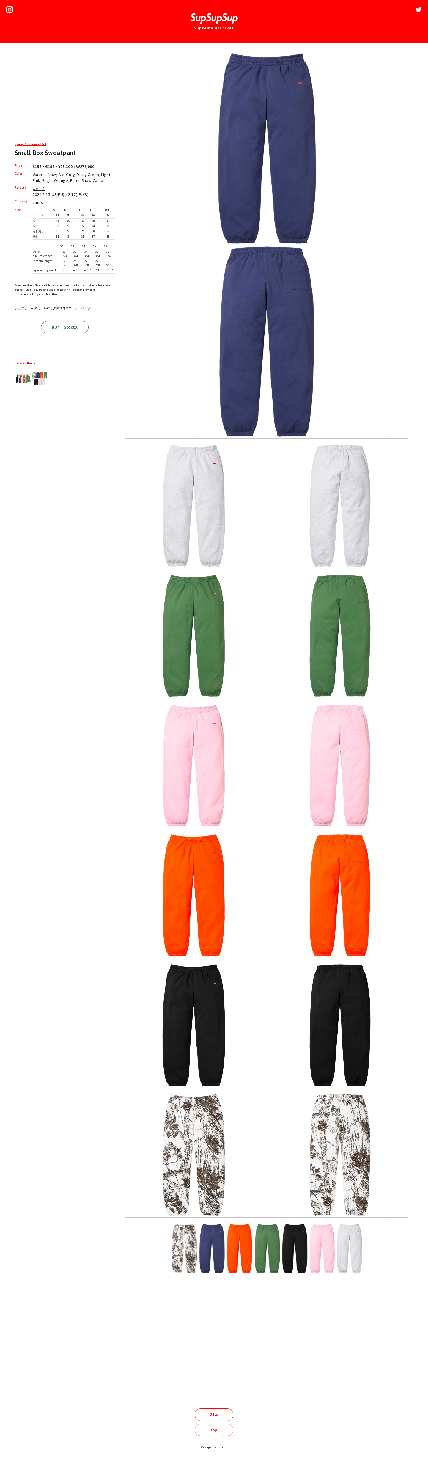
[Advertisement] (65, 93)
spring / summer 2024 (30, 144)
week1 (39, 188)
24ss (214, 1414)
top (213, 1430)
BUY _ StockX (65, 327)
